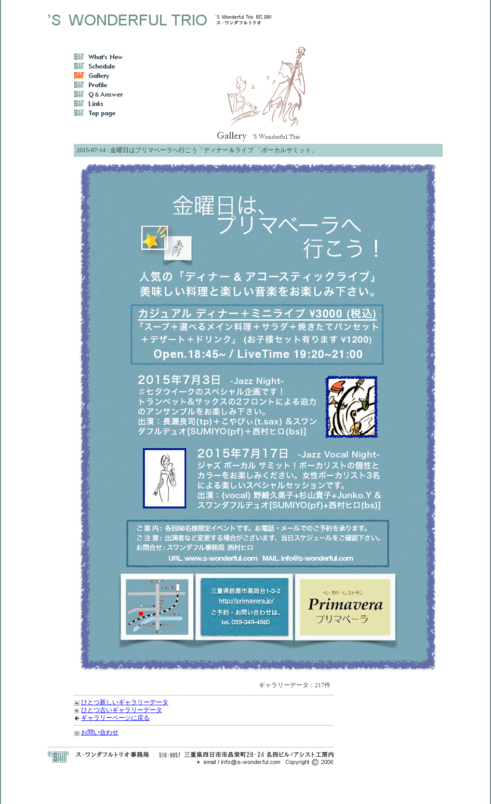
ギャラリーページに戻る (115, 717)
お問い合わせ (99, 732)
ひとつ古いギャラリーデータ (121, 710)
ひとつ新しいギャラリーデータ (124, 702)
